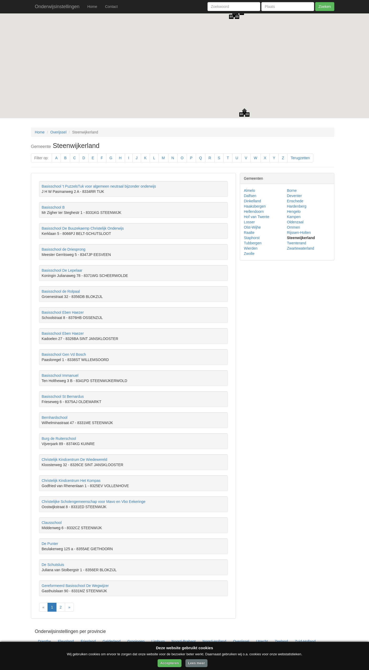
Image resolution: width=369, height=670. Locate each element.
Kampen (294, 217)
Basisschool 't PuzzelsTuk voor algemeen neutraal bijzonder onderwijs (99, 186)
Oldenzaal (295, 222)
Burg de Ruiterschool (59, 438)
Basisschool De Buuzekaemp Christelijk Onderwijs (83, 228)
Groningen (135, 641)
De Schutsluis (53, 565)
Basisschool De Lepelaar (62, 270)
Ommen (293, 227)
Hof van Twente (256, 217)
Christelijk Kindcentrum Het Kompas (71, 480)
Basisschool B (53, 207)
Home (92, 6)
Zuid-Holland (305, 641)
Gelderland (112, 641)
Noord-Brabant (183, 641)
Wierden (251, 248)
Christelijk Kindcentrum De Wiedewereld (74, 459)
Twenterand (296, 243)
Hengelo (294, 211)
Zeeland (281, 641)
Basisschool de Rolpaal (61, 291)
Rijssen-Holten (299, 232)
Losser (249, 222)
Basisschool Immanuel (60, 375)
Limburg (158, 641)
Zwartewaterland (300, 248)
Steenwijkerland (301, 238)
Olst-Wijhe (252, 227)
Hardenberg (296, 206)
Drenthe (44, 641)
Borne (292, 190)
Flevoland (66, 641)
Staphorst (252, 238)
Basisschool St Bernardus (63, 396)
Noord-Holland (214, 641)
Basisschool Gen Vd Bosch (64, 354)
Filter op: (41, 158)
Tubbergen (253, 243)
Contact (111, 6)
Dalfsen (250, 196)
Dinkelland (252, 201)
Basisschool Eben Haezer (63, 312)
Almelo (249, 190)
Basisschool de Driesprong (64, 249)
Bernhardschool (54, 417)
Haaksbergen (255, 206)
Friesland (88, 641)
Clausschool (52, 522)
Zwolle (249, 253)
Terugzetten (300, 158)
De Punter (50, 544)
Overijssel (58, 132)
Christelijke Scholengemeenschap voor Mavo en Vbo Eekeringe (93, 501)
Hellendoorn (254, 211)
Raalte (249, 232)
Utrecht (262, 641)
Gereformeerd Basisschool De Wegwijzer (75, 586)
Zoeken (325, 6)
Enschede (295, 201)
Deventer (294, 196)
